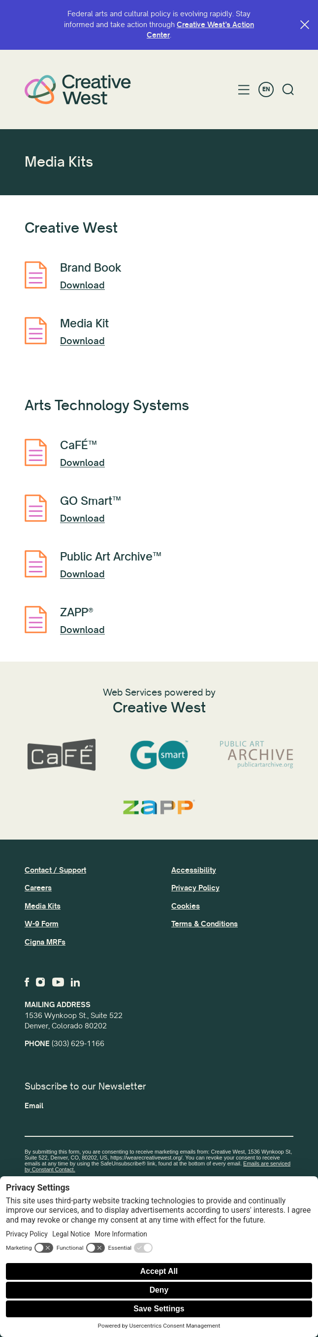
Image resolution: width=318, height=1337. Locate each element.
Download (82, 285)
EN (266, 89)
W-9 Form (42, 923)
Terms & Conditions (204, 923)
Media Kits (43, 906)
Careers (38, 887)
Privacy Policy (195, 887)
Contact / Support (55, 870)
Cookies (185, 906)
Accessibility (193, 870)
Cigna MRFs (45, 942)
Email (34, 1105)
